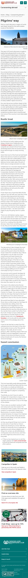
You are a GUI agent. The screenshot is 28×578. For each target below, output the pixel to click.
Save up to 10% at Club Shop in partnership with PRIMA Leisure (11, 526)
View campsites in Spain (8, 472)
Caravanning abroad (9, 7)
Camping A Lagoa (6, 145)
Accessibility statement (18, 569)
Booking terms (17, 570)
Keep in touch (5, 559)
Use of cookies (4, 569)
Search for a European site (9, 503)
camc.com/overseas (20, 441)
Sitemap (15, 572)
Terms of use (4, 570)
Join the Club (5, 549)
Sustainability (16, 574)
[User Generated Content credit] (24, 459)
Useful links (5, 554)
